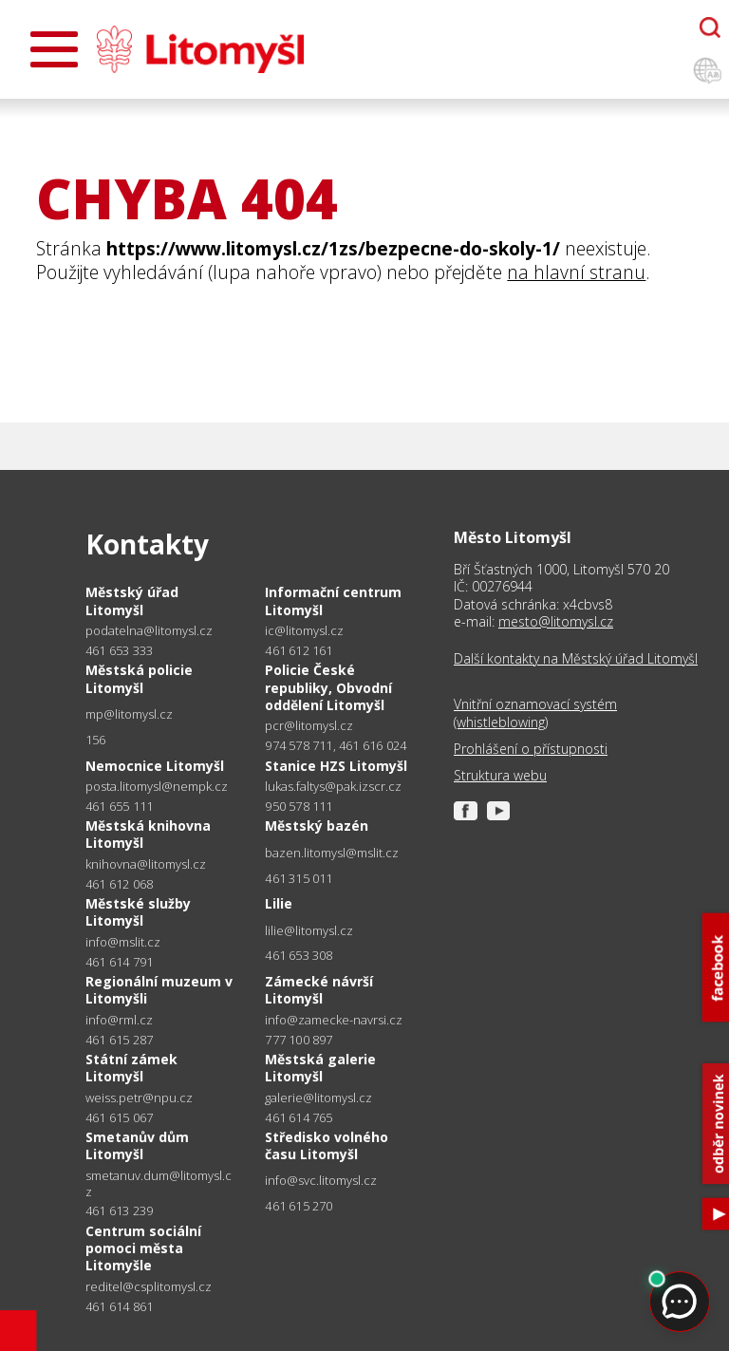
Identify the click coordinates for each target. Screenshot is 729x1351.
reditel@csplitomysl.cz (148, 1287)
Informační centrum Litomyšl (333, 600)
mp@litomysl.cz (129, 714)
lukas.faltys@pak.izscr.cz (333, 787)
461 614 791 (119, 961)
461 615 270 (298, 1205)
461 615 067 (119, 1117)
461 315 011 (298, 878)
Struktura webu (500, 775)
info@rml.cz (119, 1020)
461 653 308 (298, 955)
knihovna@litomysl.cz (145, 864)
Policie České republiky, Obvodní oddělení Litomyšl (328, 687)
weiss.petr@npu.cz (139, 1098)
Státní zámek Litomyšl (131, 1067)
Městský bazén (316, 825)
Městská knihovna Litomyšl (148, 834)
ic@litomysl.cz (304, 631)
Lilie (278, 903)
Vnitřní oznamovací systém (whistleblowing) (535, 713)
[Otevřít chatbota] (710, 27)
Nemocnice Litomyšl (154, 766)
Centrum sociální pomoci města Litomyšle (143, 1248)
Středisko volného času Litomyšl (326, 1145)
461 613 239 (119, 1210)
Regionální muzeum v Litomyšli (159, 989)
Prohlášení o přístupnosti (531, 749)
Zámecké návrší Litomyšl (319, 989)
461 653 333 (119, 650)
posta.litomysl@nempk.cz (156, 787)
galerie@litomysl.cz (318, 1098)
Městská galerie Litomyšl (320, 1067)
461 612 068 (119, 883)
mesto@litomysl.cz (555, 621)
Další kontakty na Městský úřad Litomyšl (576, 658)
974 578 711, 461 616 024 (335, 745)
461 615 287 (119, 1039)
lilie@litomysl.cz (309, 931)
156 (95, 739)
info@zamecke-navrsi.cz (333, 1020)
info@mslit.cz (122, 942)
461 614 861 (119, 1306)
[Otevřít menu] (54, 49)
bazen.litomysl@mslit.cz (332, 853)
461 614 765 (298, 1117)
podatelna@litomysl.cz (149, 631)
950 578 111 (298, 806)
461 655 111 (119, 806)
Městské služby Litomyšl (138, 911)
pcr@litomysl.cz (309, 726)
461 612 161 (298, 650)
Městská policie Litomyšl (139, 678)
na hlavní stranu (576, 272)
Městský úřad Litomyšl (131, 600)
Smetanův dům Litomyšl (137, 1145)
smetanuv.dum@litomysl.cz (158, 1184)
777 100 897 (298, 1039)
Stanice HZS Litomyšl (336, 766)
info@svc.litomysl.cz (321, 1181)
